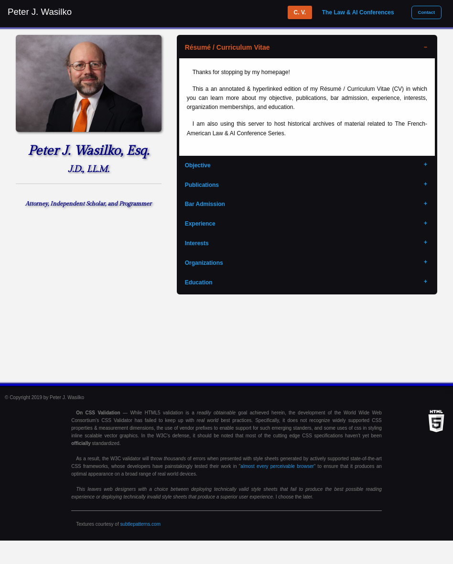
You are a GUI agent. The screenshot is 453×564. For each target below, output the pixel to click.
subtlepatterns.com (140, 524)
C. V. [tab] (300, 12)
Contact (426, 12)
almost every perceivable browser (276, 466)
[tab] (307, 47)
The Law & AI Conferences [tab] (358, 12)
